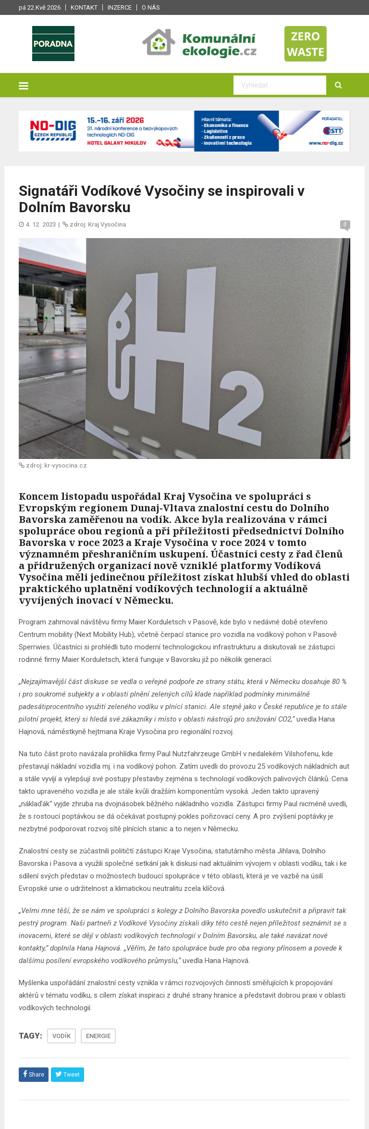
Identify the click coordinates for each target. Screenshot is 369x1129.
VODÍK (61, 1036)
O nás (151, 7)
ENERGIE (98, 1036)
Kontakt (84, 7)
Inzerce (120, 7)
